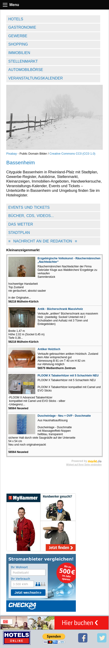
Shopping (18, 44)
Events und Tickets (29, 207)
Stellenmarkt (23, 61)
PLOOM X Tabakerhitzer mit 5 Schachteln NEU (68, 375)
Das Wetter (20, 224)
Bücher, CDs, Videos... (31, 216)
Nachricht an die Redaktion (42, 241)
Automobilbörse (25, 70)
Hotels (15, 19)
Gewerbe (17, 36)
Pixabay (11, 153)
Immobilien (19, 53)
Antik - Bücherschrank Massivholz (60, 309)
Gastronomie (22, 27)
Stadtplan (19, 233)
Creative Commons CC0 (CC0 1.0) (72, 153)
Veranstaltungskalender (35, 78)
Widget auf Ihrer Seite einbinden (84, 464)
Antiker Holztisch (49, 349)
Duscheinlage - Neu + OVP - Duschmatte (64, 415)
